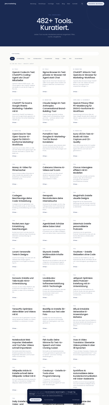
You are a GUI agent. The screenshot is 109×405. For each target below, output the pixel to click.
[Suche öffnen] (82, 3)
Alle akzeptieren (35, 400)
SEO (70, 58)
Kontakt (74, 4)
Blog (63, 4)
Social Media (78, 58)
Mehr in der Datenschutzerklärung (52, 396)
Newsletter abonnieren (95, 4)
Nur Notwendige (48, 400)
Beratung (33, 4)
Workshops (42, 4)
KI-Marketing (20, 58)
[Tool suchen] (54, 53)
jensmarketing (10, 4)
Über (68, 4)
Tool (29, 58)
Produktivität (48, 58)
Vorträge (51, 4)
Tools (58, 4)
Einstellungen (76, 399)
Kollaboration (37, 58)
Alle (12, 58)
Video (64, 58)
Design (57, 58)
